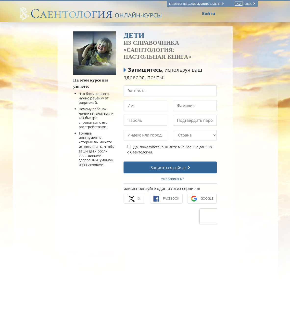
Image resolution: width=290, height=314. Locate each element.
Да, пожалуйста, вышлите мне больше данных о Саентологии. (169, 150)
